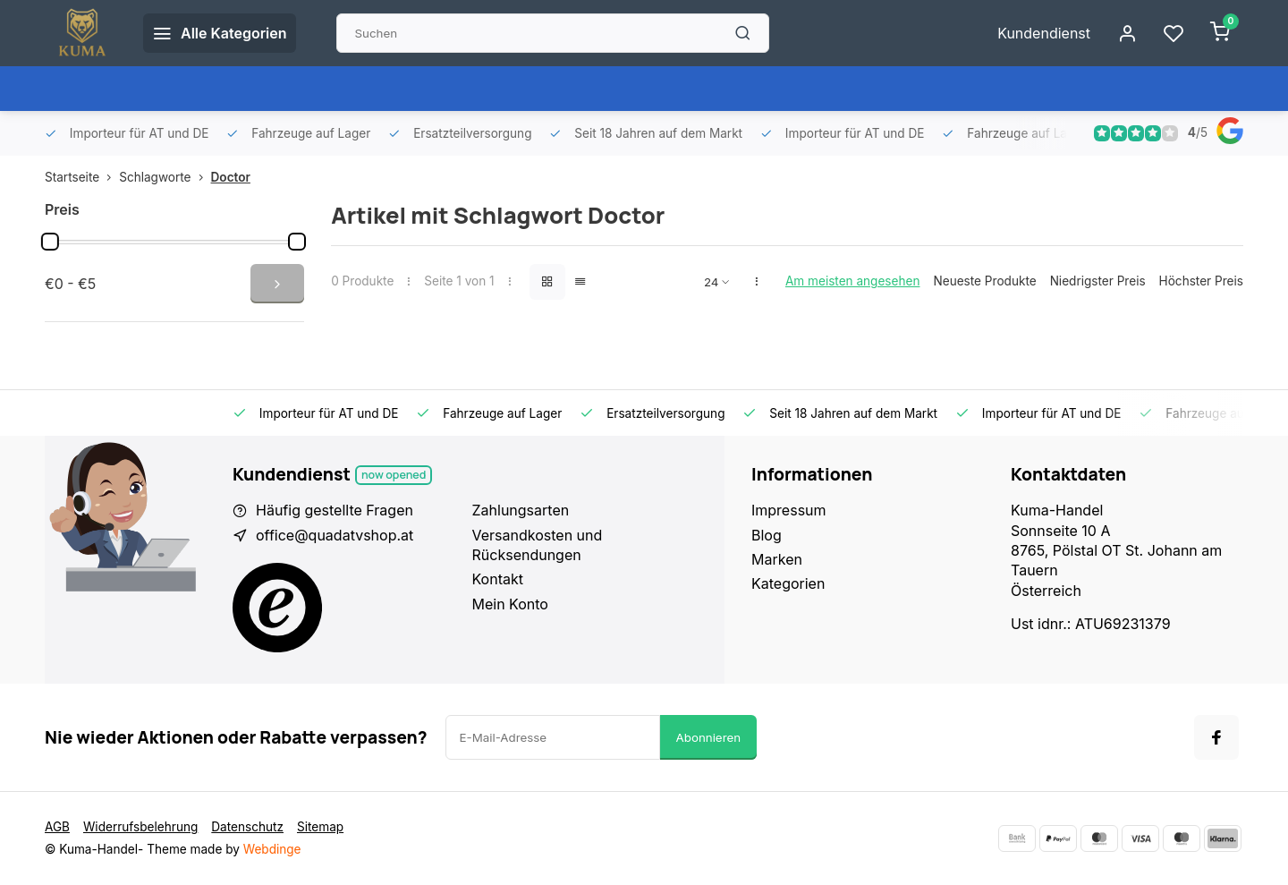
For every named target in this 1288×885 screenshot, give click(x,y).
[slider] (50, 242)
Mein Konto (510, 604)
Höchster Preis (1201, 281)
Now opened (393, 474)
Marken (776, 559)
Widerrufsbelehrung (140, 827)
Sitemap (320, 827)
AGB (57, 827)
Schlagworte (164, 177)
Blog (766, 535)
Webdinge (272, 849)
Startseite (82, 177)
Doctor (230, 177)
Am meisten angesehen (852, 281)
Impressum (788, 510)
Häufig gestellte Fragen (334, 510)
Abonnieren (708, 737)
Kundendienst (1043, 33)
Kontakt (497, 579)
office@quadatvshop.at (334, 535)
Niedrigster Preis (1098, 281)
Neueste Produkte (984, 281)
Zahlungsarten (521, 510)
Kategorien (788, 583)
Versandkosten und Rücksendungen (537, 545)
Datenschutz (247, 827)
